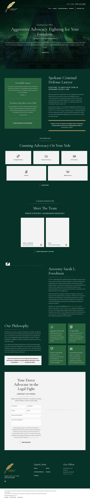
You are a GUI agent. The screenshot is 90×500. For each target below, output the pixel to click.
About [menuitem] (55, 8)
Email (28, 410)
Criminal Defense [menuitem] (63, 8)
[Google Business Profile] (5, 481)
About (47, 468)
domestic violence (76, 306)
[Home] (11, 7)
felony (62, 308)
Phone (13, 410)
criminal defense (58, 110)
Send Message (26, 442)
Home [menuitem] (50, 8)
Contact (36, 475)
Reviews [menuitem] (71, 8)
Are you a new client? (17, 415)
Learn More (45, 185)
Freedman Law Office (71, 108)
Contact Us (80, 8)
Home (35, 468)
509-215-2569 (80, 4)
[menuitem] (6, 497)
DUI (83, 306)
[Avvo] (8, 481)
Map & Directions (67, 474)
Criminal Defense (39, 472)
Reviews (48, 472)
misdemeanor (69, 308)
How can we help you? (17, 419)
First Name (14, 406)
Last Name (30, 406)
